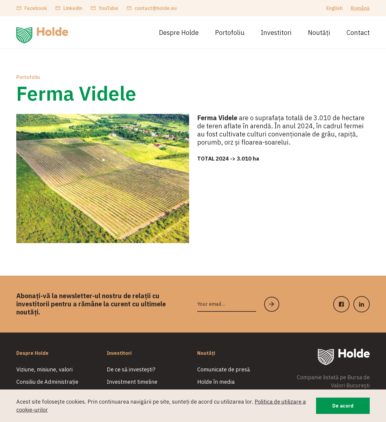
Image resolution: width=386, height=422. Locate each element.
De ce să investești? (131, 369)
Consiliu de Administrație (47, 381)
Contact (358, 32)
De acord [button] (342, 406)
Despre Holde (179, 32)
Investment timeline (132, 381)
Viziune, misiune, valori (44, 369)
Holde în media (216, 381)
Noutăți (319, 32)
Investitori (276, 32)
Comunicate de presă (223, 369)
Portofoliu (230, 32)
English (334, 8)
